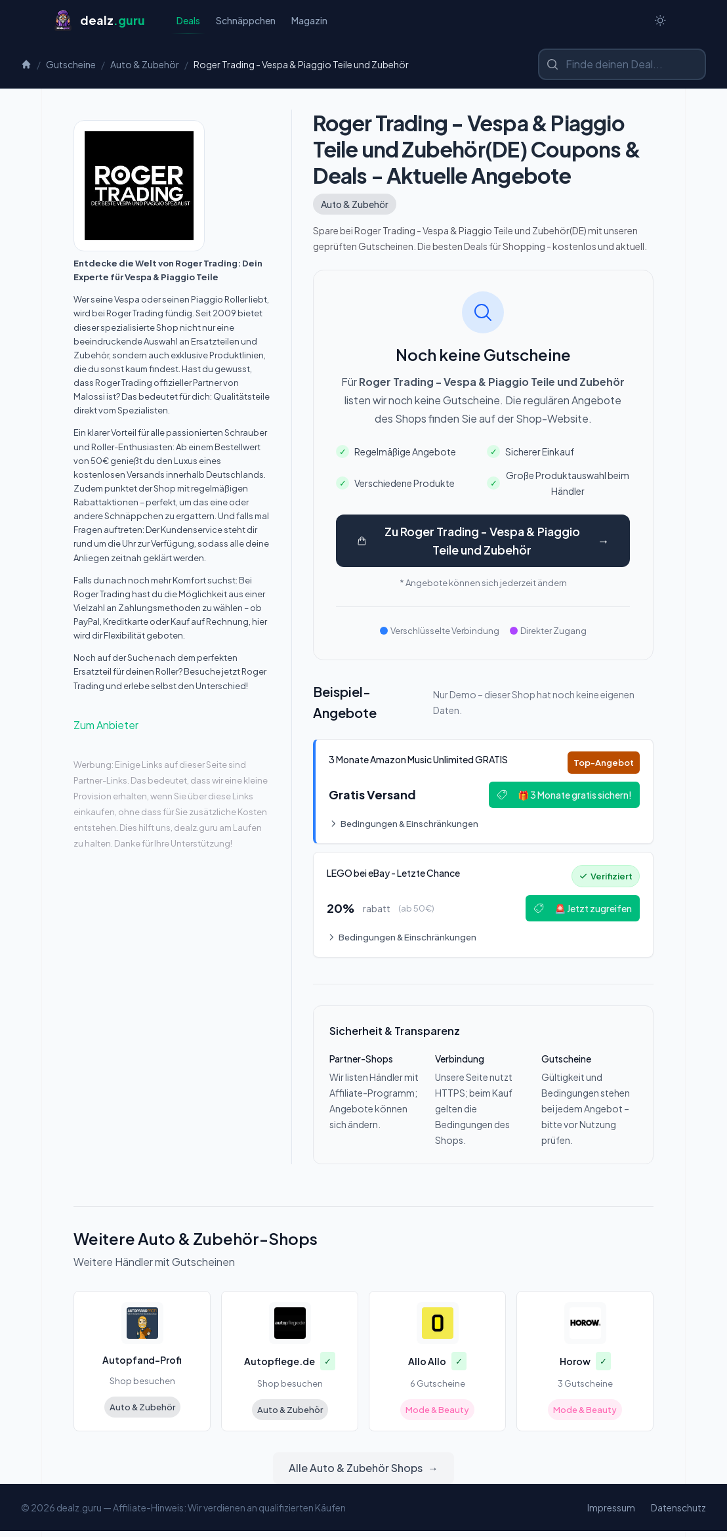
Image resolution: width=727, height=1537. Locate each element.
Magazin (309, 21)
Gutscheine (71, 66)
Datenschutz (678, 1513)
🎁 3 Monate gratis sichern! (561, 797)
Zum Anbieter (105, 726)
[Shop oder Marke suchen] (622, 65)
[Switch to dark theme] (660, 21)
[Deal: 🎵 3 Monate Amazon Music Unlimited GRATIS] (483, 794)
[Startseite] (98, 21)
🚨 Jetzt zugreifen (580, 913)
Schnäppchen (246, 21)
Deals (188, 24)
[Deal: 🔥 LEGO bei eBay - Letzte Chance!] (483, 909)
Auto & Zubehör (144, 66)
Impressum (611, 1513)
